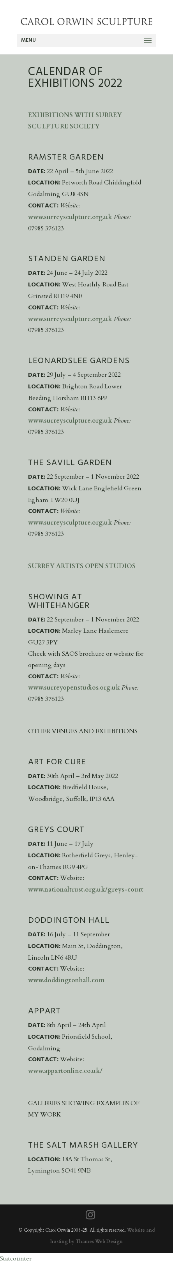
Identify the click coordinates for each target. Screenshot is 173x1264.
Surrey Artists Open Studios (82, 566)
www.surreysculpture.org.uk (70, 217)
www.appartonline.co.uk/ (65, 1071)
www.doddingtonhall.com (66, 980)
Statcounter (16, 1258)
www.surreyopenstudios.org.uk (75, 687)
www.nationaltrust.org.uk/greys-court (85, 889)
